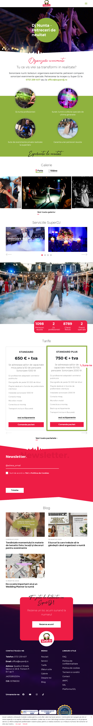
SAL (64, 685)
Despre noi (46, 678)
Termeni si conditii (71, 672)
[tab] (39, 171)
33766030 (14, 681)
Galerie (44, 674)
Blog (43, 682)
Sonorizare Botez (67, 238)
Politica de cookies (71, 668)
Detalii (25, 724)
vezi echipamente (26, 417)
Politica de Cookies (40, 473)
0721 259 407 (33, 79)
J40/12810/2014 (13, 676)
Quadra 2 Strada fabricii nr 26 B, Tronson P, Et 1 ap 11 (18, 669)
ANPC (65, 681)
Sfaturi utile (46, 669)
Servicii (44, 661)
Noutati (44, 657)
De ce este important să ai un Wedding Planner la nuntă (21, 585)
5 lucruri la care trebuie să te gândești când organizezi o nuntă (66, 544)
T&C (27, 473)
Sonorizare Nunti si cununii (25, 238)
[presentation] (24, 481)
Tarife (44, 665)
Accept (18, 724)
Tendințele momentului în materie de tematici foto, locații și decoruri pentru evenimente (25, 545)
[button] (2, 49)
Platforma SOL (69, 689)
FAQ (64, 657)
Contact (66, 676)
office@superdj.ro (57, 79)
